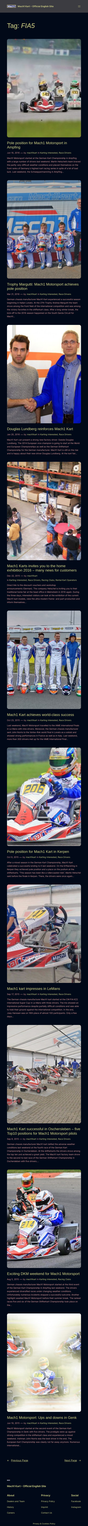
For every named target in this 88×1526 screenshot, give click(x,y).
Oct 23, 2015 (13, 720)
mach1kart (32, 152)
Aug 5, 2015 (13, 1279)
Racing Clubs (48, 580)
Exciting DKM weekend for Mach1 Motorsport (43, 1274)
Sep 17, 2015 (13, 994)
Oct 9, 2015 (13, 857)
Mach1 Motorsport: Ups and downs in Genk (42, 1418)
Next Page (72, 1460)
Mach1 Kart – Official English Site (36, 6)
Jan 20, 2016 (13, 434)
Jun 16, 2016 (13, 152)
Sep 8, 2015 (13, 1139)
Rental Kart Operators (66, 580)
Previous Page (17, 1460)
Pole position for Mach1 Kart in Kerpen (38, 852)
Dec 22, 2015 (13, 575)
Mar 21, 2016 (13, 294)
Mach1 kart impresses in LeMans (33, 989)
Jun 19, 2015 (13, 1423)
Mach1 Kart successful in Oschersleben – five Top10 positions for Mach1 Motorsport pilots (43, 1131)
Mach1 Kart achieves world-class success (40, 715)
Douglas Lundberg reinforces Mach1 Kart (40, 429)
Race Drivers (65, 152)
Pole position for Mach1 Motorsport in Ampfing (37, 145)
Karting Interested (49, 152)
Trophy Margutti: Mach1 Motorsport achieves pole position (43, 286)
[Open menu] (79, 6)
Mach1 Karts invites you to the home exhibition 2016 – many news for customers (42, 568)
